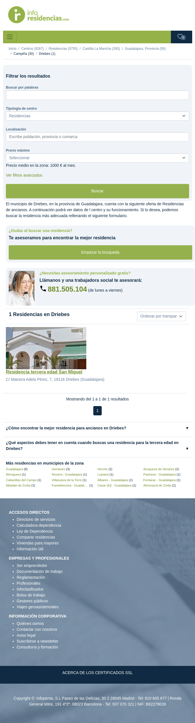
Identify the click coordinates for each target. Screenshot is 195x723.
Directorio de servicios (36, 519)
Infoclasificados (30, 589)
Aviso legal (26, 635)
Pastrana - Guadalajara (159, 474)
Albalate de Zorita (18, 485)
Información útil (30, 549)
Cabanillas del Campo (21, 480)
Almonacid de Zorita (157, 485)
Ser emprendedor (32, 565)
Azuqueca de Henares (159, 469)
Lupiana (103, 474)
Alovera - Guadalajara (67, 474)
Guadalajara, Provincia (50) (145, 49)
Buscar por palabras (22, 87)
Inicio (13, 49)
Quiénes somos (30, 623)
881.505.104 (67, 289)
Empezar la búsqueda (100, 252)
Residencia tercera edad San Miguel (44, 372)
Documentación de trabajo (39, 571)
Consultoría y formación (37, 647)
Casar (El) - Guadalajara (114, 485)
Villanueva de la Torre (67, 480)
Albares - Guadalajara (112, 480)
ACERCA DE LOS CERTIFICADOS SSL (97, 672)
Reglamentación (31, 577)
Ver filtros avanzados (24, 175)
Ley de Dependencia (35, 531)
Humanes (58, 469)
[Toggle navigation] (10, 37)
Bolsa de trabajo (31, 595)
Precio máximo (18, 150)
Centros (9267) (32, 49)
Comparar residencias (36, 537)
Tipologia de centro (21, 109)
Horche (102, 469)
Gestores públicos (32, 601)
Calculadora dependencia (39, 525)
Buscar (97, 191)
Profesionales (29, 583)
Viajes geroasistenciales (38, 607)
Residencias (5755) (63, 49)
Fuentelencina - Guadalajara (70, 485)
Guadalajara (14, 469)
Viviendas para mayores (38, 543)
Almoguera (13, 474)
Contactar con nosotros (37, 629)
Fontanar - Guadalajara (159, 480)
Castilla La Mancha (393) (101, 49)
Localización (16, 129)
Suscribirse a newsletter (38, 641)
